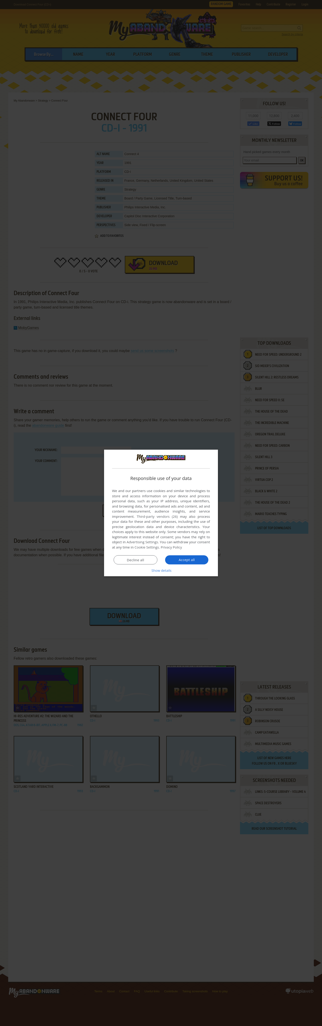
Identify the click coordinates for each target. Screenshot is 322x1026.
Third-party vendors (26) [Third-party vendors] (157, 516)
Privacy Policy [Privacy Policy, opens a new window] (171, 547)
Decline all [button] (135, 560)
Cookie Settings (147, 547)
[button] (161, 570)
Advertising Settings (142, 542)
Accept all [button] (187, 559)
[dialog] (161, 513)
